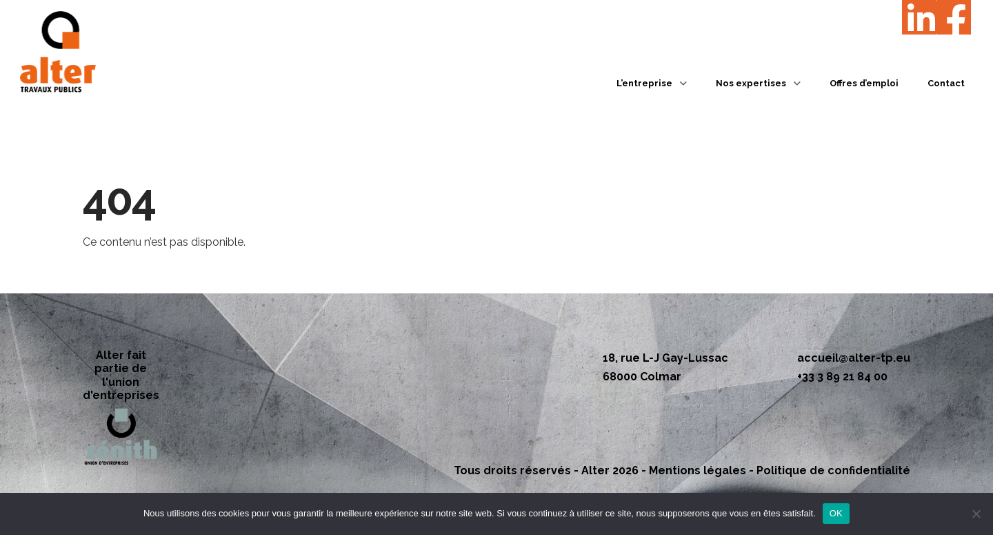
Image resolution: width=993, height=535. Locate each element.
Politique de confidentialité (833, 470)
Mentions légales (697, 470)
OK (836, 513)
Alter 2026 (610, 470)
